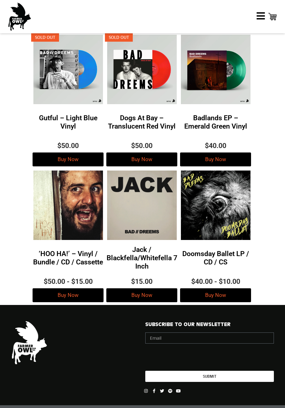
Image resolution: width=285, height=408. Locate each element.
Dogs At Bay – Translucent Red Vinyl (142, 122)
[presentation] (187, 357)
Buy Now (68, 159)
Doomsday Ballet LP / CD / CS (215, 258)
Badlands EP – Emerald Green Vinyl (215, 122)
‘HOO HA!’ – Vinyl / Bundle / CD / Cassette (68, 258)
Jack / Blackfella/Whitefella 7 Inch (142, 258)
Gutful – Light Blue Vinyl (68, 122)
